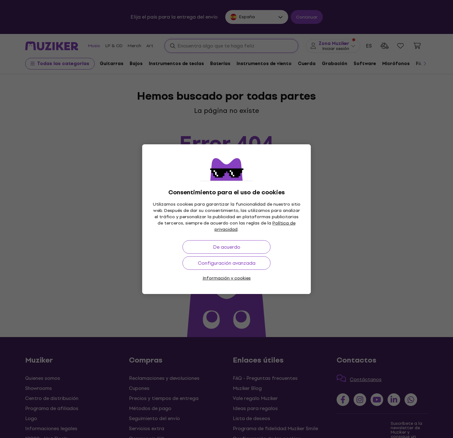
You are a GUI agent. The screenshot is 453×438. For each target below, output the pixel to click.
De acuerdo (226, 247)
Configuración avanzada (226, 263)
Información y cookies (227, 278)
